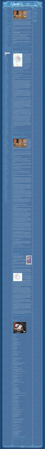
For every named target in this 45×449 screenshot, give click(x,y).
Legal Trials (6, 162)
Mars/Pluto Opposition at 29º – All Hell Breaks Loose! (11, 48)
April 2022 (6, 72)
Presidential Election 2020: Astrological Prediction (20, 51)
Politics (23, 315)
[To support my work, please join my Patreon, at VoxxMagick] (20, 44)
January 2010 (6, 117)
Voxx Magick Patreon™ (7, 34)
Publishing (6, 182)
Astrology (16, 315)
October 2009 (6, 118)
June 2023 (6, 64)
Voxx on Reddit (6, 35)
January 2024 (6, 60)
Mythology (20, 315)
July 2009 (6, 119)
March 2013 (6, 107)
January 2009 (6, 123)
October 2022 (6, 68)
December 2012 (6, 109)
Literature (6, 163)
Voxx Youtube (6, 36)
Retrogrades (6, 184)
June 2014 (6, 100)
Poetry (5, 176)
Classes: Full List (7, 42)
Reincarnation (6, 183)
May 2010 (6, 116)
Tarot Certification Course (8, 32)
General (18, 315)
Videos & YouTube (7, 40)
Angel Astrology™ (7, 30)
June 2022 (6, 71)
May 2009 (6, 121)
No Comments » (18, 47)
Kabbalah (6, 161)
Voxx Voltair (39, 447)
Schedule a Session (36, 9)
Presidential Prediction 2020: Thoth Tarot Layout (20, 136)
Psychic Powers (6, 181)
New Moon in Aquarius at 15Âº (17, 253)
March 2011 (6, 114)
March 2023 (6, 66)
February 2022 (6, 74)
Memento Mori (6, 165)
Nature (5, 170)
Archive (35, 18)
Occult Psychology (7, 173)
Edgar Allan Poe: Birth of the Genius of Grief (10, 47)
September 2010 (6, 115)
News (21, 315)
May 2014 (6, 101)
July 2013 (6, 104)
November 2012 (6, 110)
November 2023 (6, 61)
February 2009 (6, 122)
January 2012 (6, 113)
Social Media (6, 43)
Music (5, 167)
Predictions (25, 315)
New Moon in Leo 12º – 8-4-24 (8, 50)
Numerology (6, 37)
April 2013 (6, 106)
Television (15, 47)
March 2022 (6, 73)
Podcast (6, 175)
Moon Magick (6, 166)
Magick (5, 164)
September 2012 (6, 111)
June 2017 (6, 99)
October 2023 (6, 62)
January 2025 (6, 57)
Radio (5, 41)
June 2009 (6, 120)
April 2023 (6, 65)
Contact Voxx (6, 44)
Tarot (13, 47)
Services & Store (7, 39)
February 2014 (6, 102)
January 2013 (6, 108)
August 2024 (6, 59)
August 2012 (6, 112)
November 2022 (6, 67)
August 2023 (6, 63)
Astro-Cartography (7, 33)
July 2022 (6, 70)
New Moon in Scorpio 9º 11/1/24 (8, 49)
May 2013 (6, 105)
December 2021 (6, 75)
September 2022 (6, 69)
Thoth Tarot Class (7, 31)
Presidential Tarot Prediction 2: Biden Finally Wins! (20, 8)
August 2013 (6, 103)
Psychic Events (6, 180)
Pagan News (6, 174)
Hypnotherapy (6, 38)
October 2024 (6, 58)
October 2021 (6, 77)
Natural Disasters (7, 169)
